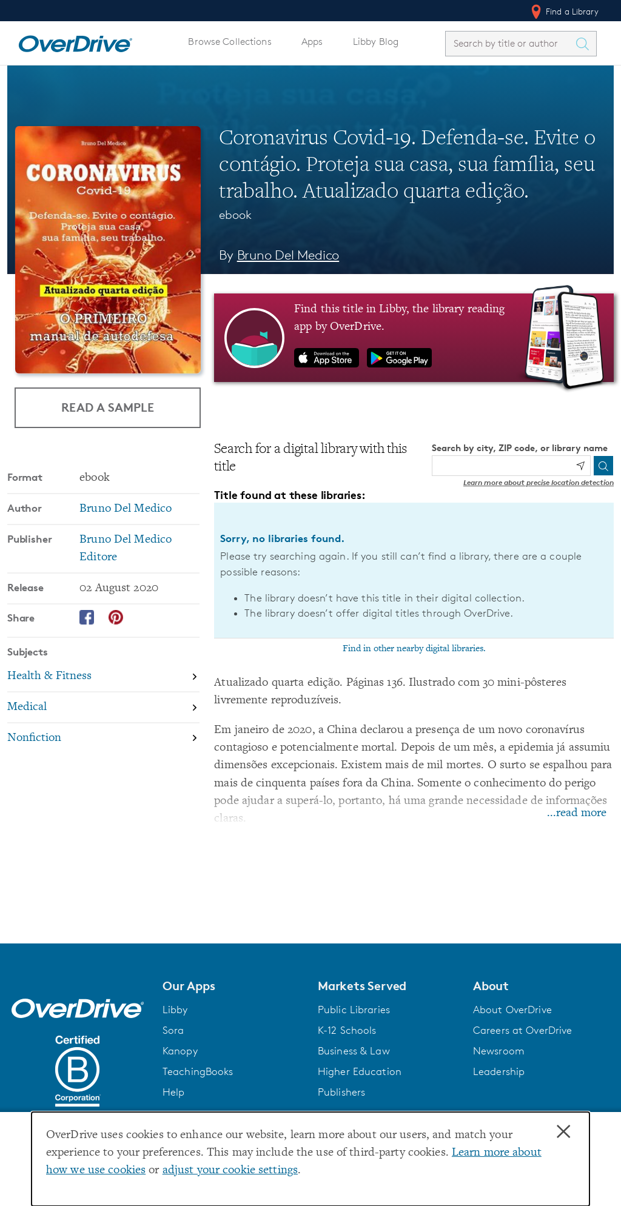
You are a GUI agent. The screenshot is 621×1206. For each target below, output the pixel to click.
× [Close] (563, 1132)
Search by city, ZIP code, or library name (520, 448)
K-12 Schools (347, 1030)
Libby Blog (375, 41)
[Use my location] (580, 465)
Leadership (499, 1071)
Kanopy (180, 1051)
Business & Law (354, 1051)
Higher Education (359, 1071)
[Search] (603, 465)
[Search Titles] (585, 44)
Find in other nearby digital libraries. (414, 649)
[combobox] (510, 43)
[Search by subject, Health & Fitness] (103, 677)
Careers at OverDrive (522, 1030)
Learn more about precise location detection (538, 482)
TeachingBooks (198, 1071)
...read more (576, 813)
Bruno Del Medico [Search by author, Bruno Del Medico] (288, 255)
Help (174, 1092)
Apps (312, 41)
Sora (173, 1030)
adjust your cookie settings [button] (230, 1170)
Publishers (341, 1092)
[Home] (75, 41)
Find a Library (564, 11)
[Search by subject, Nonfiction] (103, 738)
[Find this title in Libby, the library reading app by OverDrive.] (414, 337)
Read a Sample (107, 407)
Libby (175, 1009)
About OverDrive (512, 1009)
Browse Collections (229, 41)
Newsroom (499, 1051)
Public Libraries (354, 1009)
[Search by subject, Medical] (103, 707)
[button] (233, 986)
